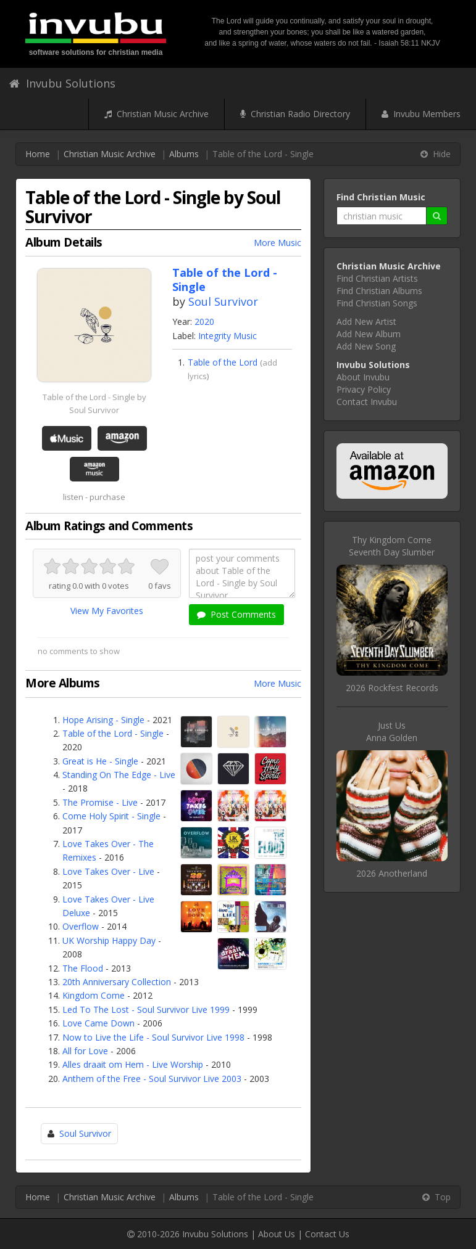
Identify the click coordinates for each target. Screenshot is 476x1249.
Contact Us (327, 1234)
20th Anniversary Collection (116, 982)
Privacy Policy (363, 389)
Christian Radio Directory (295, 114)
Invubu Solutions (62, 83)
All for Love (85, 1051)
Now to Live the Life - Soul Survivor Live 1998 (153, 1037)
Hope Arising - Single (103, 720)
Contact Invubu (366, 401)
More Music (277, 242)
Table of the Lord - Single (113, 733)
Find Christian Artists (377, 278)
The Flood (82, 968)
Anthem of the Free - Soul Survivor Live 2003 (151, 1078)
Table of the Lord (222, 362)
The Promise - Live (100, 802)
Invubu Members (421, 114)
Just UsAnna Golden (391, 731)
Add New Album (368, 334)
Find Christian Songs (376, 303)
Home (37, 154)
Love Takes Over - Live (108, 871)
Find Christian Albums (379, 291)
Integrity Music (227, 336)
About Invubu (363, 377)
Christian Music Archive (156, 114)
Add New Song (366, 346)
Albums (184, 154)
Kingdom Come (93, 995)
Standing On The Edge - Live (118, 774)
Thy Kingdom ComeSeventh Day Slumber (392, 546)
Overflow (80, 926)
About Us (276, 1234)
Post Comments (236, 614)
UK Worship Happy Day (109, 940)
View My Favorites (106, 610)
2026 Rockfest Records (392, 688)
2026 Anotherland (391, 873)
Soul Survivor (223, 301)
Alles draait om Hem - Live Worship (132, 1064)
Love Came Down (98, 1023)
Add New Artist (366, 321)
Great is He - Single (100, 761)
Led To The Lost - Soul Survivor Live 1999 (146, 1009)
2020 (204, 321)
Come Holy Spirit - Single (111, 816)
